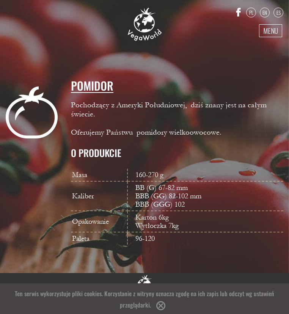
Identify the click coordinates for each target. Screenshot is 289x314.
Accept (160, 305)
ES (278, 12)
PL (251, 12)
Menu (270, 31)
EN (264, 12)
